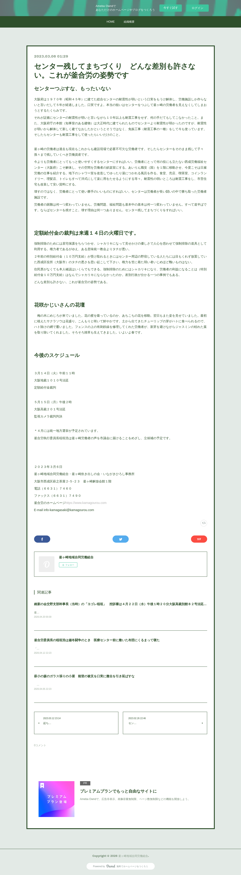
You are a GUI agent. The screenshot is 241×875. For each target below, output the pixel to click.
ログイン (197, 8)
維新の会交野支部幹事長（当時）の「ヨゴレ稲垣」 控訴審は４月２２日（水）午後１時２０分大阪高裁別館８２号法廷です (122, 604)
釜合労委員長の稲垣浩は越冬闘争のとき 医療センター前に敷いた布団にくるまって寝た (97, 640)
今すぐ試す (170, 7)
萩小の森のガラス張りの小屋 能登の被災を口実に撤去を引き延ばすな (84, 676)
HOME (111, 21)
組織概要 (129, 21)
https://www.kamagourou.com (86, 503)
